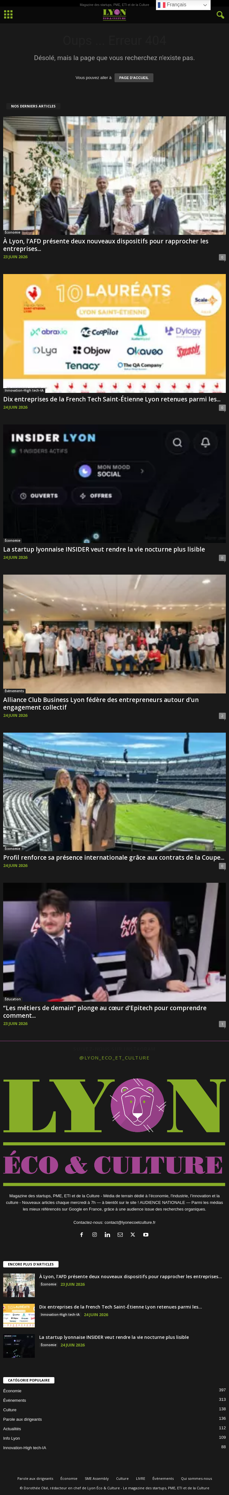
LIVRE (140, 1478)
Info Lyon (11, 1438)
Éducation (13, 999)
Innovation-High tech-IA (24, 390)
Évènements (14, 691)
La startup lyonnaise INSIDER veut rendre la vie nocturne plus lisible (104, 549)
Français (172, 5)
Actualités (12, 1428)
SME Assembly (97, 1478)
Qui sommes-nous (196, 1478)
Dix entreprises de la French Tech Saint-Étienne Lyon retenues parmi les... (111, 399)
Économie (12, 232)
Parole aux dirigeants (22, 1419)
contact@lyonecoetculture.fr (129, 1222)
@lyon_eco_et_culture (114, 1057)
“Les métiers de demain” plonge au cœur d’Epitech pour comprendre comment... (105, 1012)
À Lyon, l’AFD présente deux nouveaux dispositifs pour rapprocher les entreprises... (105, 245)
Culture (9, 1409)
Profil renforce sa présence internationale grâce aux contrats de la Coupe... (113, 857)
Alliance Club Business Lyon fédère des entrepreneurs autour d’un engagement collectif (101, 703)
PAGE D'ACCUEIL (134, 78)
